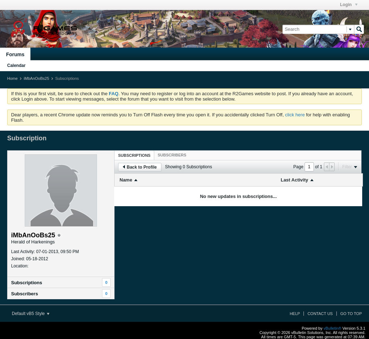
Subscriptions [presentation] (134, 155)
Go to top (351, 313)
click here (295, 114)
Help (295, 313)
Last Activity (294, 180)
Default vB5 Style (30, 313)
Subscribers (24, 293)
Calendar (16, 65)
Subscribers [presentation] (171, 155)
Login (349, 4)
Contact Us (320, 313)
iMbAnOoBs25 (36, 78)
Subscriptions (26, 282)
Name (126, 180)
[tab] (134, 155)
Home (12, 78)
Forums (15, 54)
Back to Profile (140, 167)
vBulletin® (332, 328)
